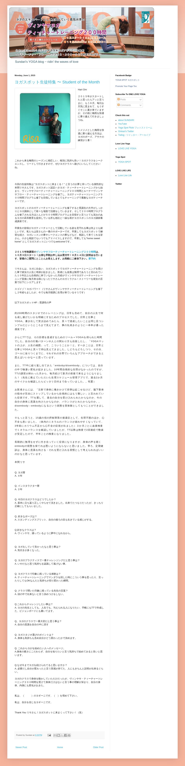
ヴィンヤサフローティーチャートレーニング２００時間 (66, 251)
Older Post (98, 747)
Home (60, 747)
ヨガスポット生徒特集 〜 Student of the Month (57, 82)
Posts (121, 99)
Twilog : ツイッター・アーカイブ (134, 135)
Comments (124, 105)
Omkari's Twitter (126, 131)
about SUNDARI (126, 120)
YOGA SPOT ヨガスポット (127, 80)
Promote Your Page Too (126, 86)
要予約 (92, 258)
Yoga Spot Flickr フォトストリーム (135, 127)
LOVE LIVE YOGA (127, 148)
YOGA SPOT (124, 162)
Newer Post (21, 747)
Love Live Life (125, 175)
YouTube (122, 124)
